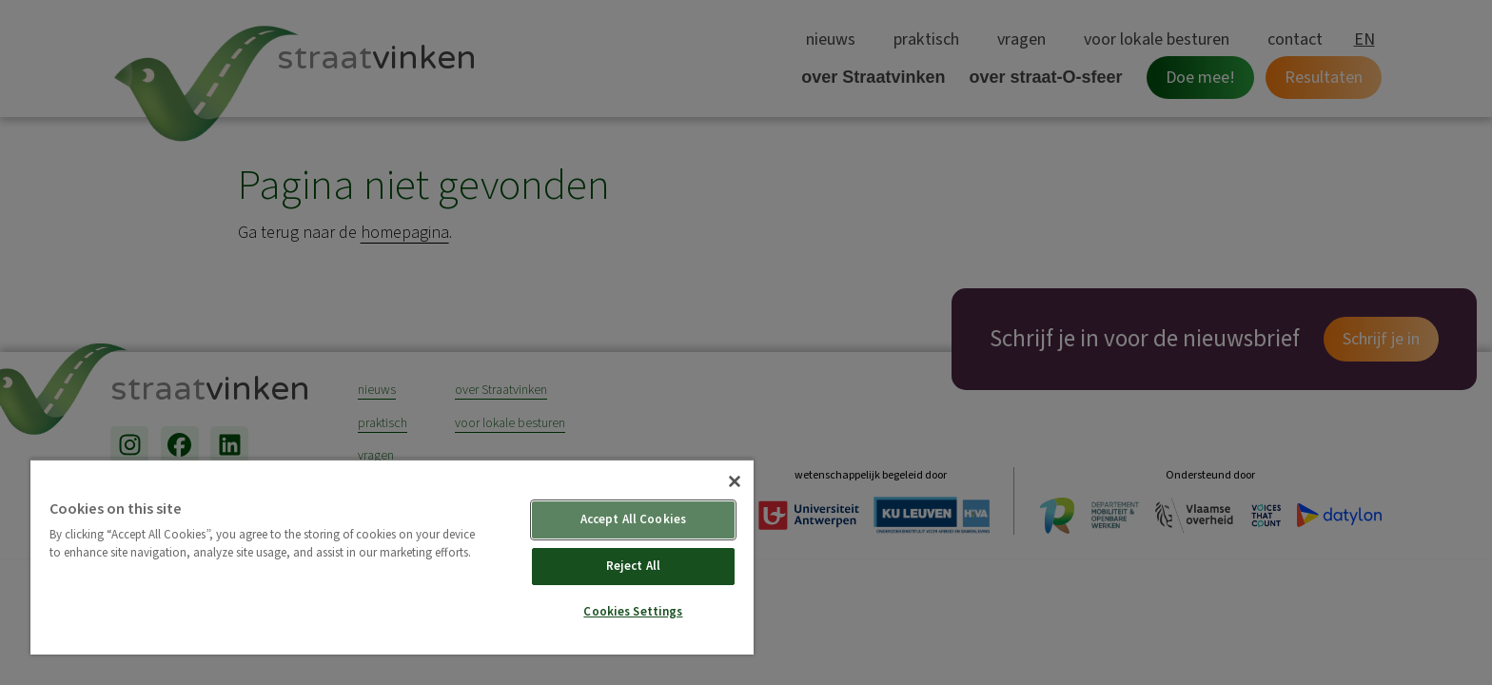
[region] (392, 557)
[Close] (734, 481)
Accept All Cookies (633, 519)
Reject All (633, 566)
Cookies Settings (632, 611)
